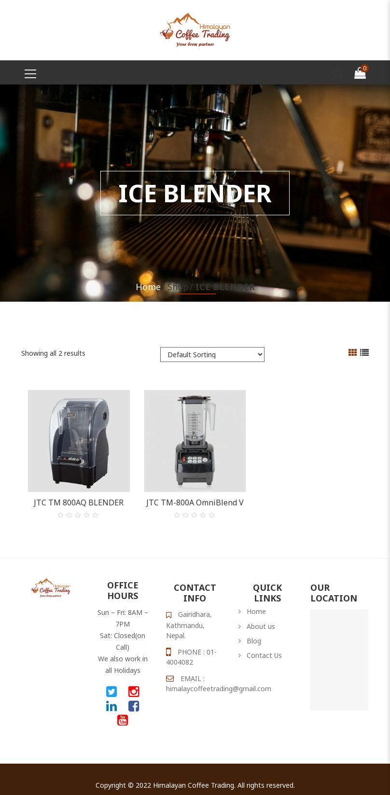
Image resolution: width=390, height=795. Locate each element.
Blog (254, 631)
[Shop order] (212, 354)
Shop (178, 287)
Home (148, 287)
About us (261, 617)
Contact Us (264, 646)
